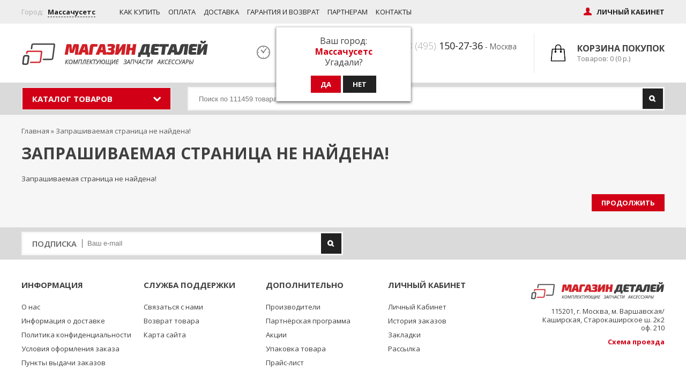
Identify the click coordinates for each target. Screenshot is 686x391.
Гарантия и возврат (283, 12)
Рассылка (404, 348)
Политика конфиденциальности (76, 335)
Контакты (394, 12)
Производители (293, 307)
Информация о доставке (63, 321)
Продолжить (628, 203)
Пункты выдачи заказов (63, 362)
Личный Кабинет (417, 307)
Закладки (404, 335)
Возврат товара (171, 321)
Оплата (182, 12)
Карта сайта (165, 335)
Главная (35, 131)
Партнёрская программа (308, 321)
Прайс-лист (285, 362)
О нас (30, 307)
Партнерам (347, 12)
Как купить (140, 12)
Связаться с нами (173, 307)
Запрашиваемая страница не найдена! (123, 131)
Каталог (72, 98)
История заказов (417, 321)
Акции (276, 335)
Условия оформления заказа (70, 348)
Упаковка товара (296, 348)
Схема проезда (636, 341)
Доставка (221, 12)
